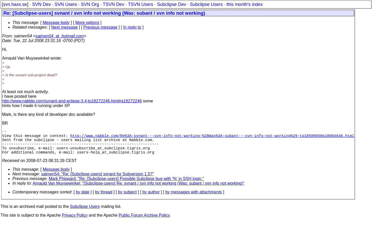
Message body (56, 22)
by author (151, 198)
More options (87, 22)
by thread (103, 198)
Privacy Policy (75, 221)
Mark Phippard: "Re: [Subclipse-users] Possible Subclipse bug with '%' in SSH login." (126, 185)
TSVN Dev (113, 4)
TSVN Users (140, 4)
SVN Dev (41, 4)
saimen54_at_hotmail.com (59, 36)
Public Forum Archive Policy (144, 221)
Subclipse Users (206, 4)
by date (82, 198)
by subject (127, 198)
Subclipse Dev (171, 4)
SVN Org (90, 4)
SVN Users (66, 4)
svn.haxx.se (15, 4)
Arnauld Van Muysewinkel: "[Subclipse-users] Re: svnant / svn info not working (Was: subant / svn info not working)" (138, 189)
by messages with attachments (193, 198)
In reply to (132, 27)
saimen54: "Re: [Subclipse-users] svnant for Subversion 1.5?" (97, 180)
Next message (64, 27)
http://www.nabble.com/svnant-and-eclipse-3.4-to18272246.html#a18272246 (72, 101)
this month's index (245, 4)
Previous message (100, 27)
